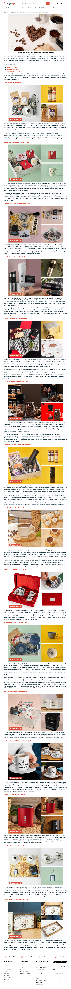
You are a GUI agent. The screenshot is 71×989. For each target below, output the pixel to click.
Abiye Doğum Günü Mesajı (41, 969)
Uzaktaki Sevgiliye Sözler (41, 980)
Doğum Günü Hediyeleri (8, 969)
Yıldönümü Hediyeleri (8, 965)
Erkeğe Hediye (6, 975)
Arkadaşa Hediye (7, 977)
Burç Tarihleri (39, 982)
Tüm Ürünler (42, 7)
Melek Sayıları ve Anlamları (41, 963)
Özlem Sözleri (39, 971)
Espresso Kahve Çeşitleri (13, 69)
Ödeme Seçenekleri (24, 971)
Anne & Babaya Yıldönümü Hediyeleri (43, 973)
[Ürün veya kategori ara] (33, 3)
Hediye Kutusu (6, 979)
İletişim (21, 965)
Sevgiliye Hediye (7, 967)
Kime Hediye (15, 7)
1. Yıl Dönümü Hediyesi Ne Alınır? (42, 975)
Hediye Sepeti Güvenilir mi (25, 973)
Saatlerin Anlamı (39, 984)
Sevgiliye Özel (7, 7)
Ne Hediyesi (23, 7)
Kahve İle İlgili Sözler (12, 67)
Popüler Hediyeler (32, 7)
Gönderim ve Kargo (24, 969)
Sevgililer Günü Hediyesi (8, 963)
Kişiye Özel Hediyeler (8, 971)
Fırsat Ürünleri (50, 7)
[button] (65, 8)
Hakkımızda (22, 963)
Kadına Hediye (6, 973)
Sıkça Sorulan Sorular (24, 967)
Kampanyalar (59, 7)
